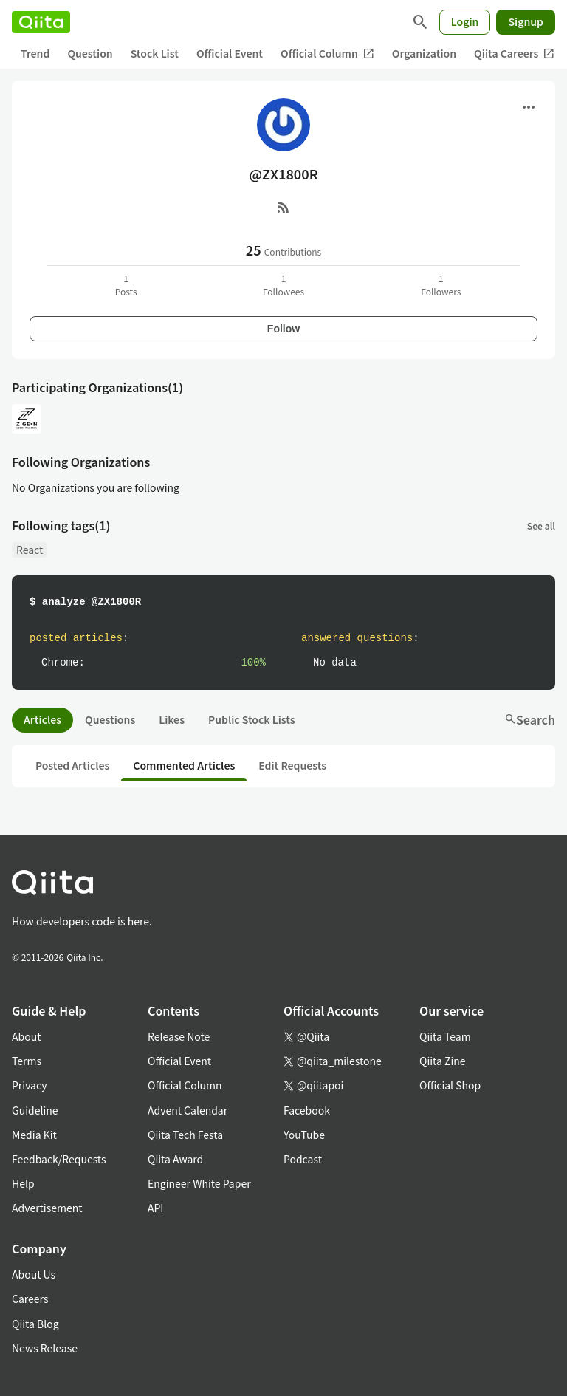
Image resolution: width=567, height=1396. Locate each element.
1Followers (441, 285)
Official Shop (450, 1085)
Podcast (303, 1159)
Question (89, 53)
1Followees (283, 285)
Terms (26, 1060)
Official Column (327, 53)
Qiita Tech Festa (185, 1134)
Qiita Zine (442, 1060)
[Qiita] (41, 22)
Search (529, 719)
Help (23, 1183)
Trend (35, 53)
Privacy (29, 1085)
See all (541, 525)
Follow (283, 329)
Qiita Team (445, 1036)
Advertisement (47, 1207)
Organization (424, 53)
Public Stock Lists (251, 719)
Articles (42, 719)
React (29, 549)
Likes (172, 719)
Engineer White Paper (199, 1183)
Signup (525, 21)
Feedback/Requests (59, 1159)
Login (465, 21)
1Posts (126, 285)
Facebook (307, 1110)
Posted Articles (72, 765)
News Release (45, 1348)
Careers (30, 1298)
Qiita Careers (514, 53)
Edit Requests (292, 765)
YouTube (304, 1134)
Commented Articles (184, 765)
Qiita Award (175, 1159)
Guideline (35, 1110)
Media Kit (34, 1134)
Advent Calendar (187, 1110)
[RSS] (283, 207)
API (155, 1207)
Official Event (229, 53)
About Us (33, 1274)
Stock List (155, 53)
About (26, 1036)
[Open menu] (528, 107)
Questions (110, 719)
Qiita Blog (35, 1323)
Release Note (179, 1036)
